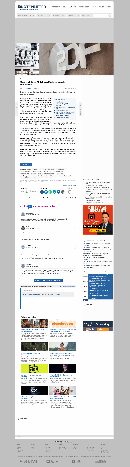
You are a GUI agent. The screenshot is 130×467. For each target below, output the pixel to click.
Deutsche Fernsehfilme (100, 456)
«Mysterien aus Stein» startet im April (95, 186)
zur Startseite (47, 198)
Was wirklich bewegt (65, 176)
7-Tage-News (20, 450)
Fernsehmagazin (33, 456)
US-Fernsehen (48, 453)
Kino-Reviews (76, 448)
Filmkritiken (40, 456)
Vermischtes (47, 447)
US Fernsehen (47, 456)
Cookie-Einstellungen (105, 452)
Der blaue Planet (61, 169)
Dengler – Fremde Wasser (47, 169)
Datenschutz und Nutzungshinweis (105, 451)
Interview (33, 448)
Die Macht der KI (59, 15)
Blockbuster (70, 456)
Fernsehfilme (76, 456)
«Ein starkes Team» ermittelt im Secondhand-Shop (98, 183)
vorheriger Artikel (26, 198)
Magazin (56, 6)
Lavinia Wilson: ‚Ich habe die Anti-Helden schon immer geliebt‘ (98, 194)
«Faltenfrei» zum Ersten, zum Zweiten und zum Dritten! (97, 250)
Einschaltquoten (58, 456)
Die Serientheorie (43, 15)
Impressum (103, 454)
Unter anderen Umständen (40, 176)
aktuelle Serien (83, 456)
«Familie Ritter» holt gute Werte (96, 247)
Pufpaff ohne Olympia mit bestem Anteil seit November (96, 266)
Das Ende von (87, 15)
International (48, 450)
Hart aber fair (47, 171)
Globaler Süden (73, 15)
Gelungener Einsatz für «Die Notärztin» (94, 258)
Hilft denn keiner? (58, 171)
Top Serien (107, 456)
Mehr (108, 6)
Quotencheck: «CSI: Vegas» (93, 201)
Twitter (18, 453)
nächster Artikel (70, 198)
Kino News (21, 456)
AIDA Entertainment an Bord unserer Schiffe (94, 286)
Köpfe (46, 451)
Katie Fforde (60, 173)
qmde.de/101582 (72, 185)
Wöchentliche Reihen (63, 446)
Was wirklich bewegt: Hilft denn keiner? (32, 178)
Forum (101, 6)
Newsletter (19, 447)
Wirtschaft (47, 448)
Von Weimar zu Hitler (26, 15)
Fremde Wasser (37, 171)
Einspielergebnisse (91, 448)
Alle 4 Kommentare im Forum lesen (48, 280)
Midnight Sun (26, 176)
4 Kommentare (36, 88)
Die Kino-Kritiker (90, 447)
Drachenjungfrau (25, 171)
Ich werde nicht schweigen (28, 173)
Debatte (74, 446)
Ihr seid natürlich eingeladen (46, 173)
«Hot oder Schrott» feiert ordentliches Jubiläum (97, 262)
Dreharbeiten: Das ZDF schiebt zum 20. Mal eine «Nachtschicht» (98, 197)
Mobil (18, 448)
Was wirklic (53, 176)
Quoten (73, 6)
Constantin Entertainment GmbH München (96, 276)
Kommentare (26, 164)
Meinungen (84, 6)
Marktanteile (62, 447)
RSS (18, 446)
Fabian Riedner (27, 88)
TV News (52, 456)
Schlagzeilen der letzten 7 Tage (94, 203)
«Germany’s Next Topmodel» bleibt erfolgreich (97, 244)
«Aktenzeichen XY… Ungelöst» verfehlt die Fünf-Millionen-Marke (95, 254)
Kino (94, 6)
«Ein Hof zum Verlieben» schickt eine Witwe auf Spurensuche (98, 190)
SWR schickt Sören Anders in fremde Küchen (97, 188)
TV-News (47, 446)
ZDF (24, 98)
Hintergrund (33, 446)
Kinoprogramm (90, 456)
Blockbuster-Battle (91, 450)
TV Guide (65, 456)
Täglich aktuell (62, 448)
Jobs (102, 447)
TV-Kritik (75, 447)
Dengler (35, 169)
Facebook (19, 451)
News (65, 6)
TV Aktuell (26, 456)
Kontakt (102, 448)
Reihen (32, 447)
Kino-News (89, 446)
